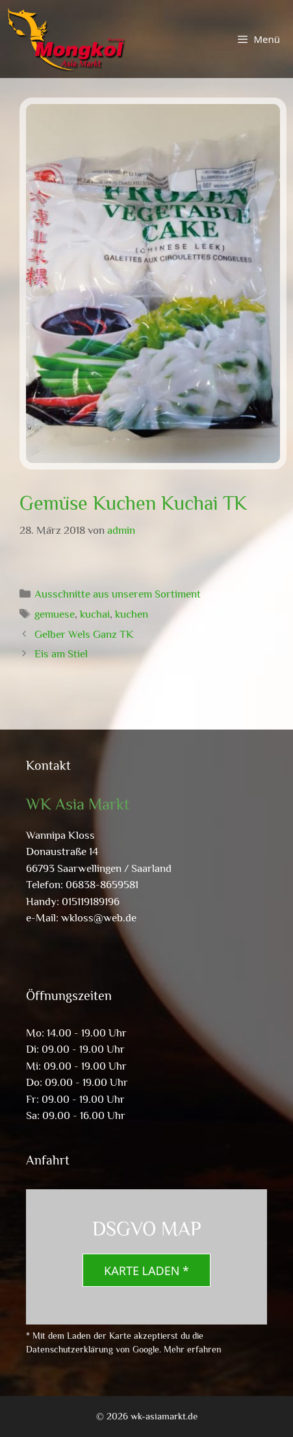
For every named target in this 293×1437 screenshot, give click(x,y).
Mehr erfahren (193, 1349)
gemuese (54, 614)
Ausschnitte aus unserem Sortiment (117, 594)
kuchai (95, 614)
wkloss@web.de (98, 918)
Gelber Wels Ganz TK (84, 634)
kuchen (131, 614)
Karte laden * (146, 1270)
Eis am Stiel (61, 654)
